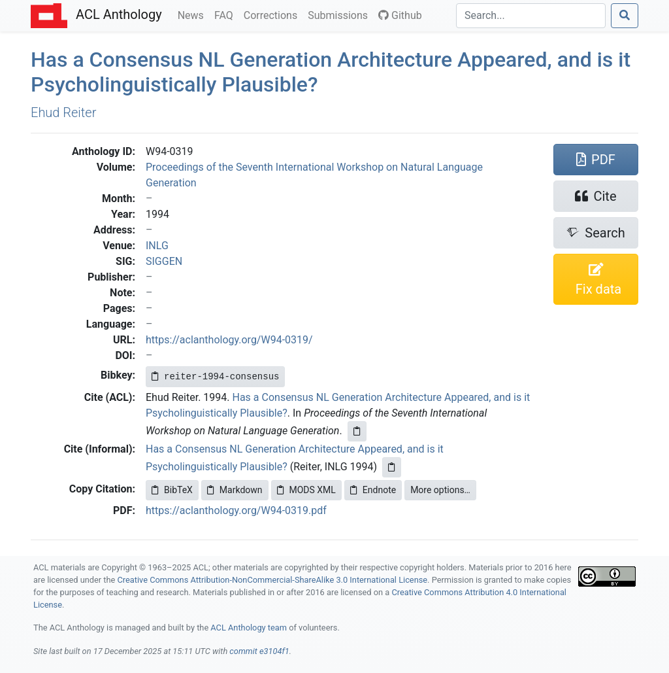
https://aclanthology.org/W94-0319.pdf (236, 510)
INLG (157, 245)
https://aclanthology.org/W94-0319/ (229, 340)
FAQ (226, 14)
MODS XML (306, 490)
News (193, 14)
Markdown (235, 490)
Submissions (340, 14)
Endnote (373, 490)
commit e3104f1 (259, 651)
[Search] (531, 15)
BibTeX (172, 490)
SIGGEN (164, 261)
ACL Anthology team (248, 627)
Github (400, 15)
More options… (440, 490)
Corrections (273, 14)
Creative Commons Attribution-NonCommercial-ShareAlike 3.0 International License (273, 580)
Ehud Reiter (63, 112)
